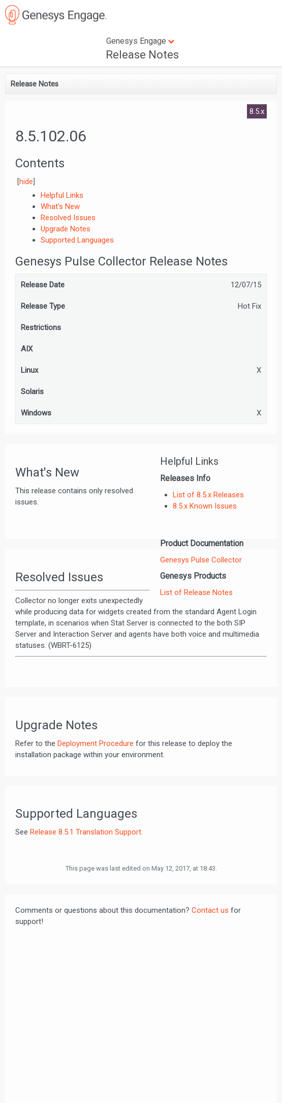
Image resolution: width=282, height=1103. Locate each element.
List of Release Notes (196, 592)
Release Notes (142, 54)
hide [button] (26, 181)
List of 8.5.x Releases (208, 494)
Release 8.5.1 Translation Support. (86, 832)
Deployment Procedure (95, 743)
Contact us (210, 910)
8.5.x (256, 111)
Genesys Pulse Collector (201, 559)
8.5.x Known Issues (205, 506)
